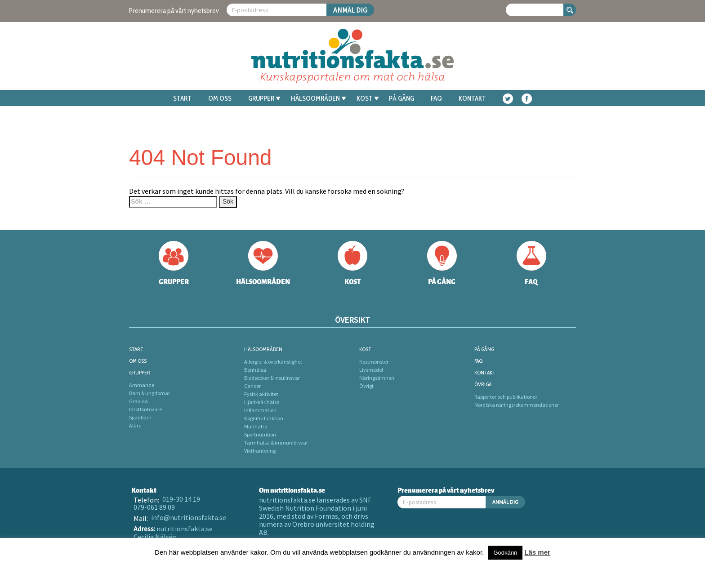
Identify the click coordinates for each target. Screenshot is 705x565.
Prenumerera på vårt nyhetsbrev (174, 10)
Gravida (138, 401)
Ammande (141, 385)
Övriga (482, 384)
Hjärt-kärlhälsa (262, 402)
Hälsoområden (318, 98)
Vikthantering (260, 450)
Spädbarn (140, 417)
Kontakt (472, 98)
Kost (368, 98)
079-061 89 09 (154, 507)
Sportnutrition (260, 434)
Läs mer (537, 552)
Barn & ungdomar (149, 393)
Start (182, 98)
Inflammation (260, 410)
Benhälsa (255, 369)
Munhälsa (256, 426)
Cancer (252, 386)
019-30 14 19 (181, 498)
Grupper (264, 98)
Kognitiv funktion (263, 418)
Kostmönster (373, 361)
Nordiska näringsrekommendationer (516, 404)
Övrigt (366, 386)
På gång (401, 98)
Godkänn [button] (505, 552)
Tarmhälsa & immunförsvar (276, 442)
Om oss (220, 98)
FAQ (436, 98)
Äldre (135, 425)
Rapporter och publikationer (505, 396)
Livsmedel (371, 369)
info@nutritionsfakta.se (188, 517)
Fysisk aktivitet (261, 394)
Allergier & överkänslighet (273, 361)
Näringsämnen (376, 377)
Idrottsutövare (145, 409)
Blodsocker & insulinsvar (272, 377)
